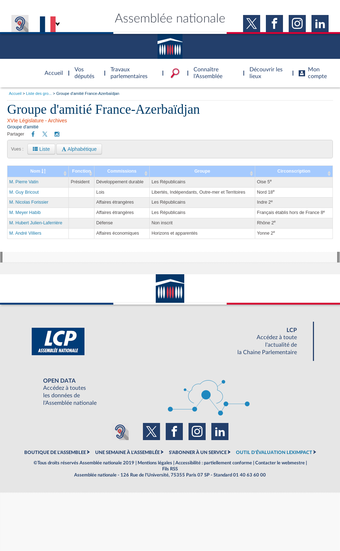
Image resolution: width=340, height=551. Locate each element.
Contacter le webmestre (280, 463)
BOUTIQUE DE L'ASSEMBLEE (55, 452)
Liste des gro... (39, 93)
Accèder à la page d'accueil (51, 68)
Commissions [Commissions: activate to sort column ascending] (121, 171)
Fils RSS (170, 469)
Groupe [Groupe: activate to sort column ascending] (202, 171)
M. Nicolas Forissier (28, 202)
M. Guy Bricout (24, 192)
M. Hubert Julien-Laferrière (35, 222)
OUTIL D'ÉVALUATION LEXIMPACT (274, 452)
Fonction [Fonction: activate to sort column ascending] (81, 171)
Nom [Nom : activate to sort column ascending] (38, 171)
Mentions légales (155, 463)
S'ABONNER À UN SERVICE (198, 452)
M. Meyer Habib (25, 212)
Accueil (15, 93)
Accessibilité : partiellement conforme (213, 463)
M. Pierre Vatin (23, 181)
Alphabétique (79, 149)
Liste (41, 149)
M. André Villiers (25, 233)
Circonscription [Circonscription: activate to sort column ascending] (293, 171)
